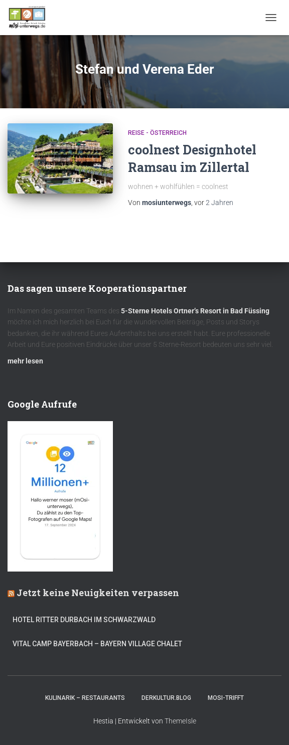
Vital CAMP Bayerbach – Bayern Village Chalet (97, 644)
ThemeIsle (180, 721)
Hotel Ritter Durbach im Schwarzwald (85, 620)
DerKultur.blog (166, 697)
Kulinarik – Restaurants (85, 697)
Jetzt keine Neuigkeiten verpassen (98, 593)
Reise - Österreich (157, 132)
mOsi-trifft (226, 697)
